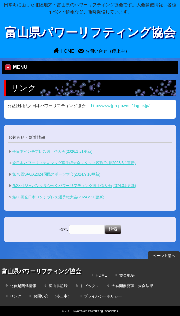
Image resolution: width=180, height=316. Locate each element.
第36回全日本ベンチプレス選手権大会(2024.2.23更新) (58, 197)
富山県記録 (58, 286)
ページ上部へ (164, 256)
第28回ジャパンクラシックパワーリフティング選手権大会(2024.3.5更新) (74, 186)
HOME (67, 51)
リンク (15, 296)
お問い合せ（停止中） (107, 51)
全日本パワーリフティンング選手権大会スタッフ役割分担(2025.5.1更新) (74, 163)
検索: (63, 229)
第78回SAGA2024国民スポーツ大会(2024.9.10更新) (56, 174)
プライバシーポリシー (103, 296)
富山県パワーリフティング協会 (90, 32)
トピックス (89, 286)
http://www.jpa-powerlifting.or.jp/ (120, 105)
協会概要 (127, 275)
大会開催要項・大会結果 (132, 286)
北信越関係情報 (23, 286)
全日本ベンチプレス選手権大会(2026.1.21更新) (52, 151)
